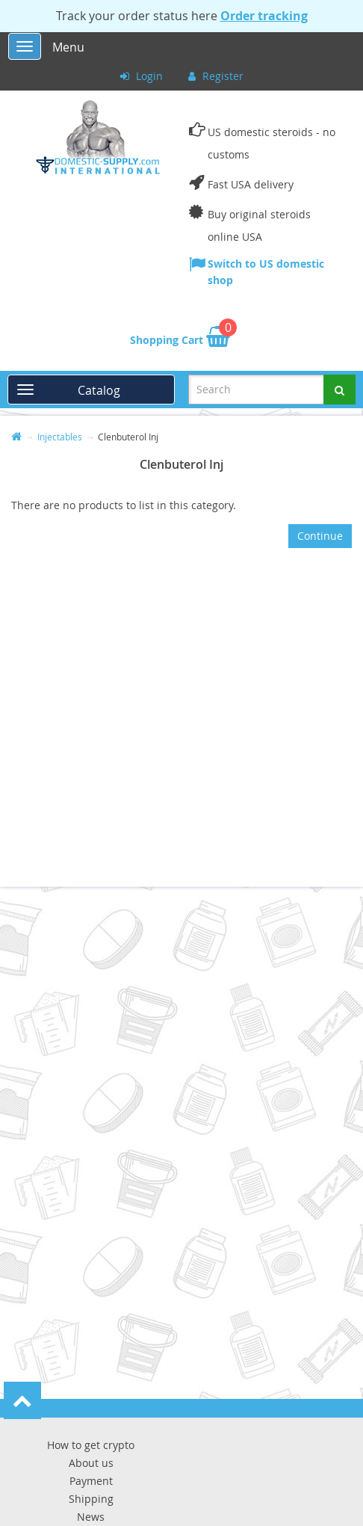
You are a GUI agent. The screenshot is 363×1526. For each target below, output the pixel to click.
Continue (320, 536)
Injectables (59, 437)
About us (91, 1463)
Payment (91, 1481)
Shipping (91, 1499)
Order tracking (264, 15)
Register (215, 76)
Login (141, 76)
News (91, 1517)
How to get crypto (90, 1445)
